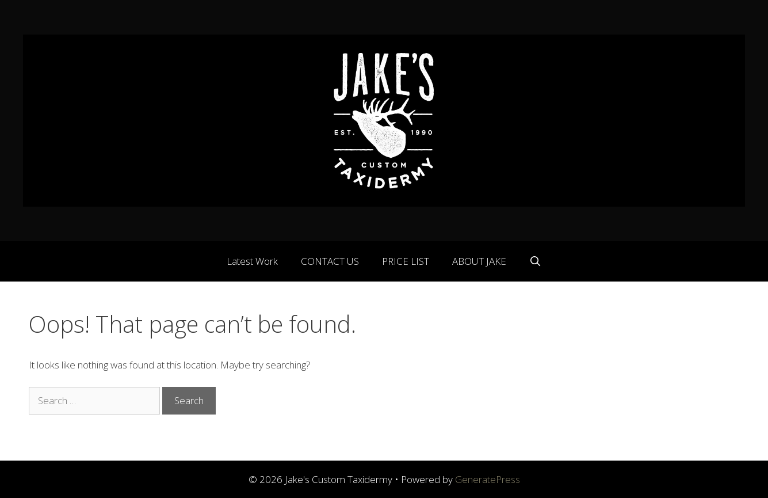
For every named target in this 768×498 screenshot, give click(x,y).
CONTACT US (330, 261)
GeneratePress (487, 479)
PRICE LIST (405, 261)
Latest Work (252, 261)
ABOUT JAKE (479, 261)
